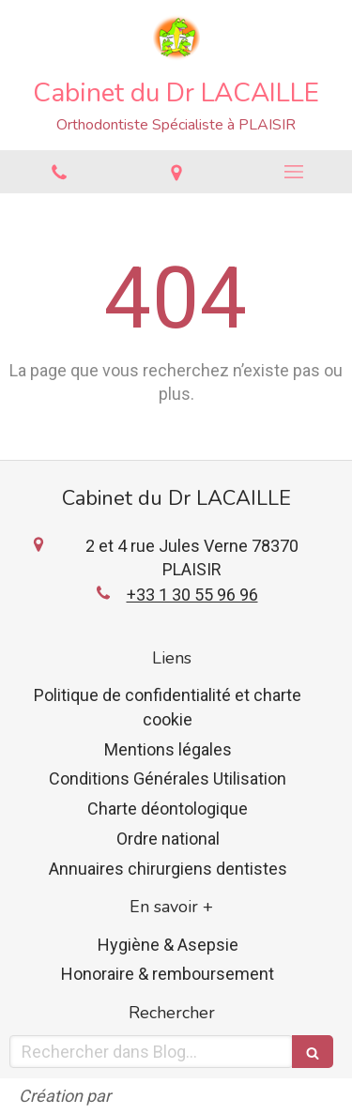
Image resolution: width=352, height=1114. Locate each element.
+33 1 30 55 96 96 (192, 594)
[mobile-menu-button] (293, 172)
